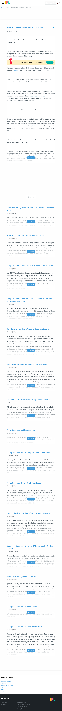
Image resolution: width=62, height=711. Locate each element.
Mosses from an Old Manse (7, 675)
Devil (2, 681)
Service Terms (21, 701)
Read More (31, 211)
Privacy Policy (21, 699)
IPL (2, 7)
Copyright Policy (21, 692)
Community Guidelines (23, 695)
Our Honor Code (22, 697)
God (2, 677)
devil (33, 116)
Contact (3, 695)
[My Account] (59, 3)
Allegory (3, 679)
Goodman (42, 58)
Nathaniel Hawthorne (6, 672)
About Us (4, 692)
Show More (31, 148)
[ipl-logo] (7, 3)
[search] (54, 3)
